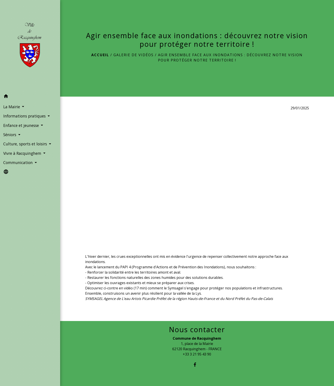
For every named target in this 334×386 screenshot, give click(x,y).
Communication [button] (18, 162)
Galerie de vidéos (133, 54)
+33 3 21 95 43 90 (197, 354)
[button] (30, 97)
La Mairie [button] (12, 106)
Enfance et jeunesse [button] (21, 125)
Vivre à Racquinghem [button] (22, 153)
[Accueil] (30, 46)
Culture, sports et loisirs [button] (25, 143)
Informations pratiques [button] (25, 116)
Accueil (100, 54)
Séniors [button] (10, 134)
